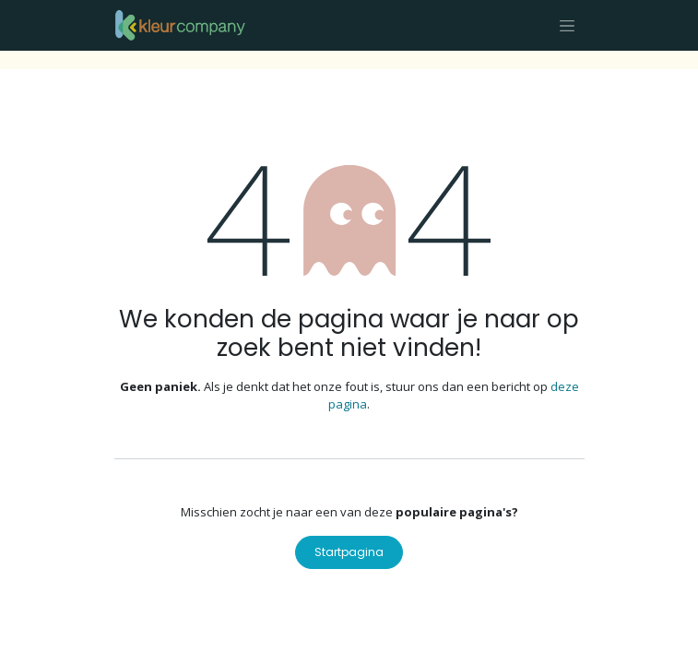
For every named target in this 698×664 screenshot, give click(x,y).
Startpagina (349, 552)
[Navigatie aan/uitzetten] (567, 25)
